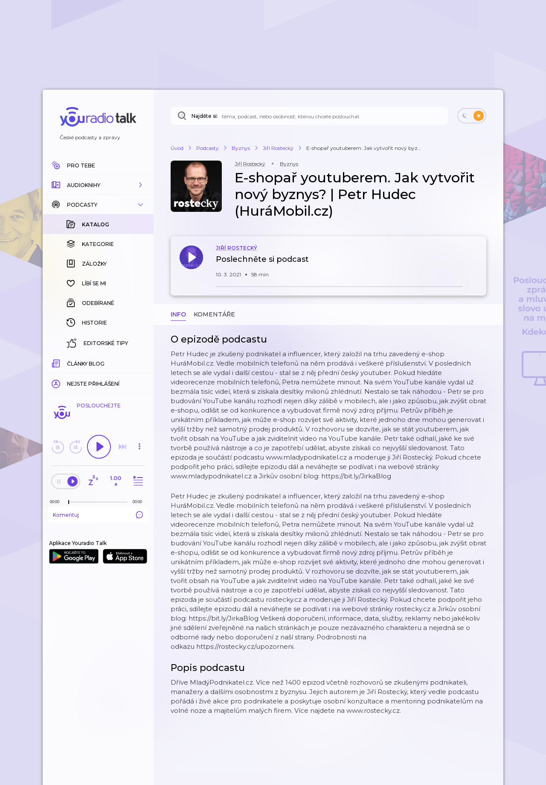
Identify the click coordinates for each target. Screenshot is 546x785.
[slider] (68, 502)
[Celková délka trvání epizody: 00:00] (139, 501)
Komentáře (214, 314)
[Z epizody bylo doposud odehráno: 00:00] (57, 501)
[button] (98, 185)
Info (178, 314)
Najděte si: (205, 116)
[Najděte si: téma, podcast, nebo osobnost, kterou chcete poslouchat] (309, 116)
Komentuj (98, 514)
